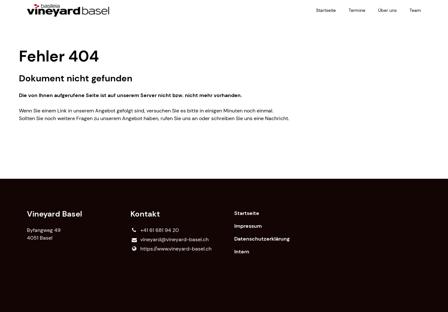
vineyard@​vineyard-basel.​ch (169, 239)
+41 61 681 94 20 (154, 230)
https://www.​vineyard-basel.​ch (170, 249)
